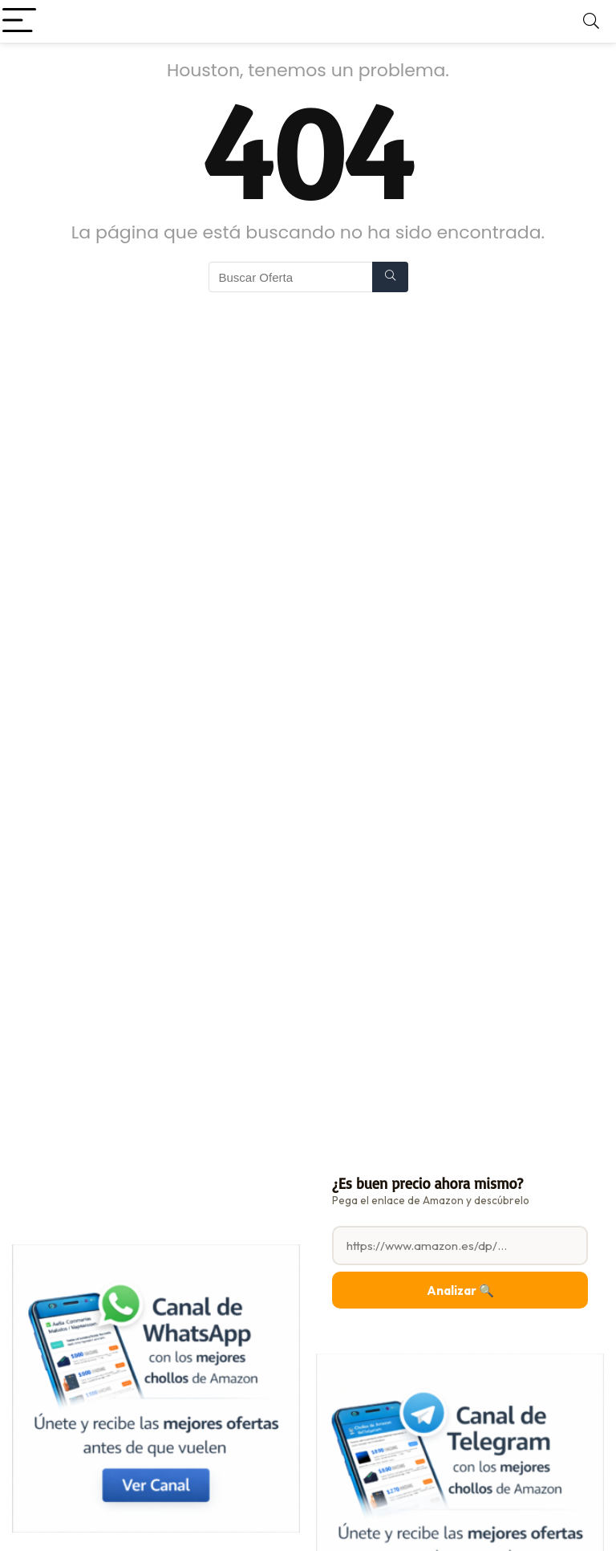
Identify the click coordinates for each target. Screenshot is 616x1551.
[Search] (591, 21)
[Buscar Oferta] (390, 277)
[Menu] (19, 21)
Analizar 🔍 (460, 1290)
